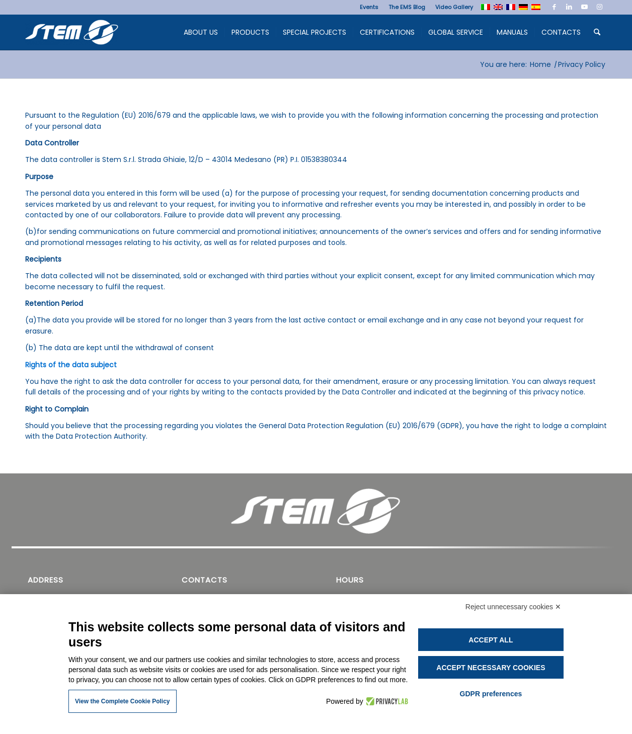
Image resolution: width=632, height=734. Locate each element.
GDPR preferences (491, 694)
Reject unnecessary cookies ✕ (513, 607)
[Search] (597, 32)
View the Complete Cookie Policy (122, 701)
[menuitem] (369, 7)
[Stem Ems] (71, 35)
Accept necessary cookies (490, 668)
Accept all (490, 640)
